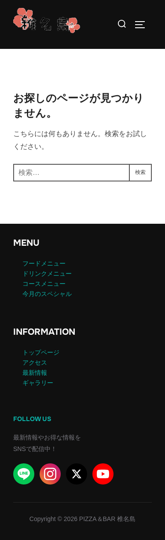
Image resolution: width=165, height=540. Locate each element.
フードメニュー (44, 263)
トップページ (40, 352)
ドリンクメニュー (47, 273)
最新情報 (34, 372)
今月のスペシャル (47, 293)
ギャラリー (37, 382)
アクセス (34, 362)
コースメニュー (44, 283)
